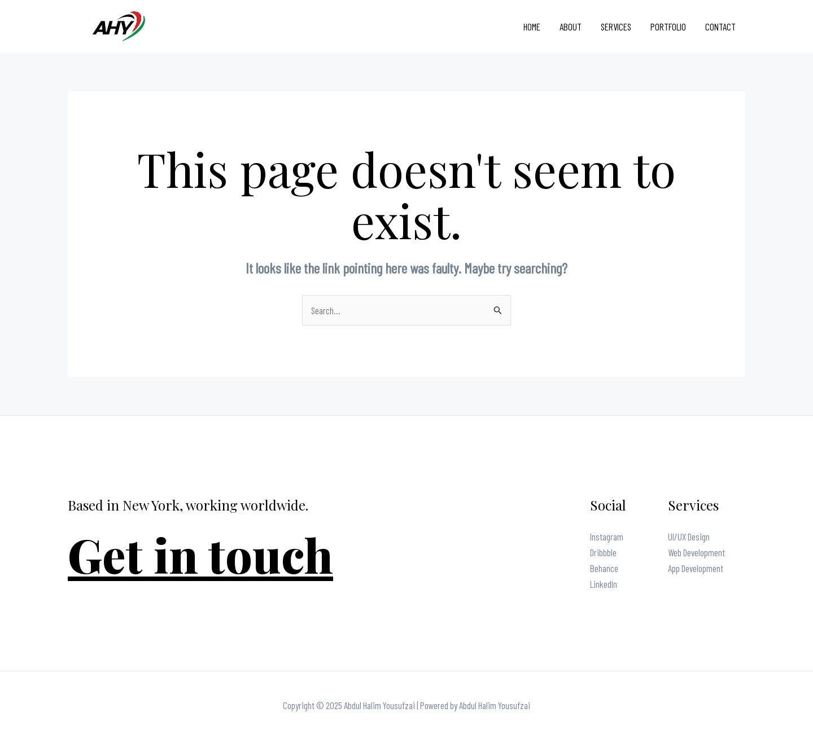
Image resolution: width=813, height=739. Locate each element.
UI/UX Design (689, 536)
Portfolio (668, 26)
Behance (604, 568)
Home (531, 26)
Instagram (606, 536)
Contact (720, 26)
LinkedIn (603, 584)
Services (616, 26)
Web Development (696, 552)
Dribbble (603, 552)
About (571, 26)
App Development (695, 568)
